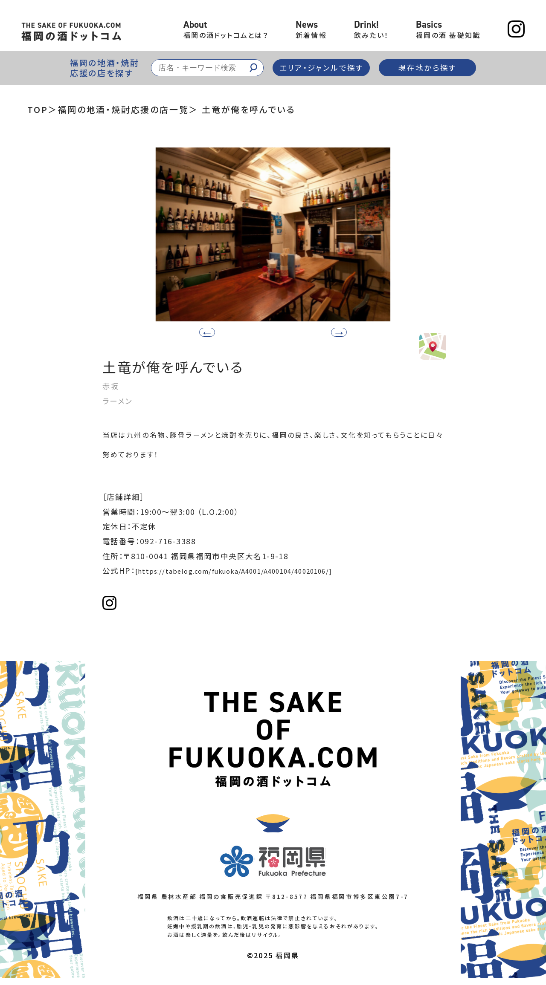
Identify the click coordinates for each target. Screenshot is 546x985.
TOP (37, 109)
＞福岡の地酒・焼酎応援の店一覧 (118, 109)
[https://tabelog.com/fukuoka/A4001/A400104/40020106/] (255, 574)
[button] (312, 331)
